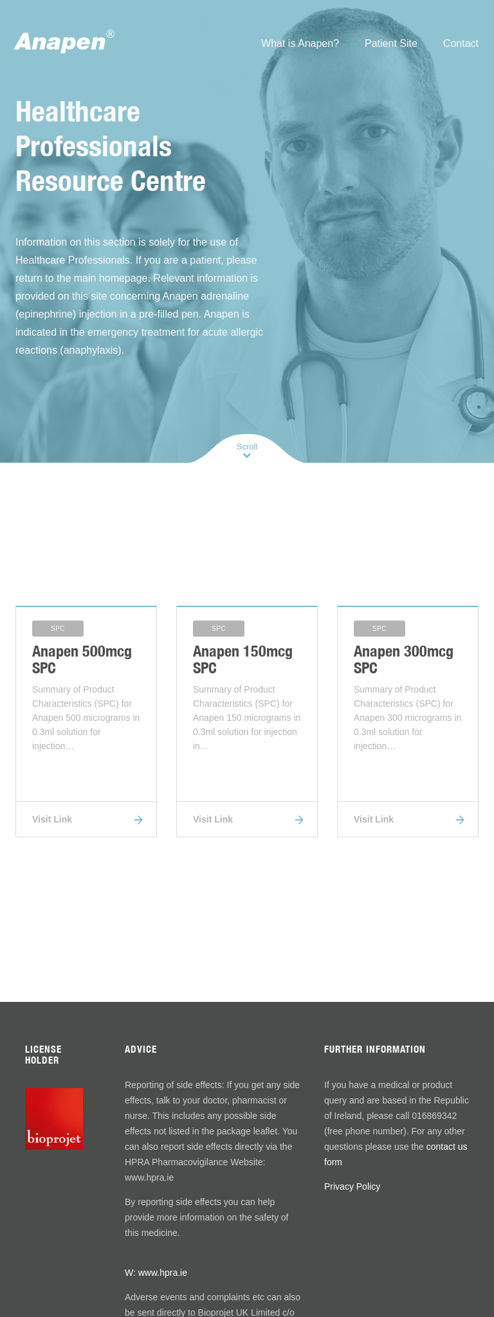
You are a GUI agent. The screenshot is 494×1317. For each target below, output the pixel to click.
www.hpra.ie (162, 1272)
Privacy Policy (352, 1186)
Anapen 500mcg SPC (82, 659)
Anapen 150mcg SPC (243, 659)
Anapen (64, 41)
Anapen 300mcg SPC (403, 659)
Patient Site (391, 43)
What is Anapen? (300, 43)
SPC (58, 628)
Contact (461, 43)
